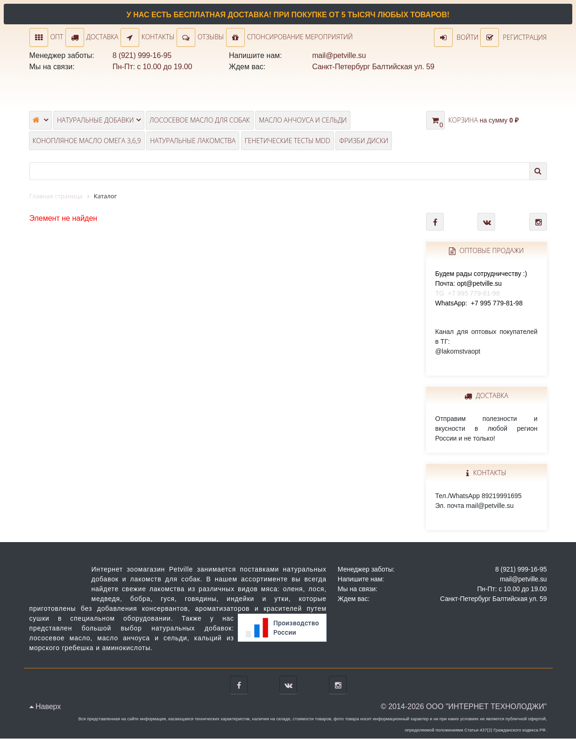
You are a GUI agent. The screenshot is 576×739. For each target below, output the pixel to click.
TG (481, 283)
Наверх (45, 707)
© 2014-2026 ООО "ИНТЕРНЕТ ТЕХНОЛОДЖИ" (464, 707)
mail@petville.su (339, 56)
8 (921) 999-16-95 (142, 56)
